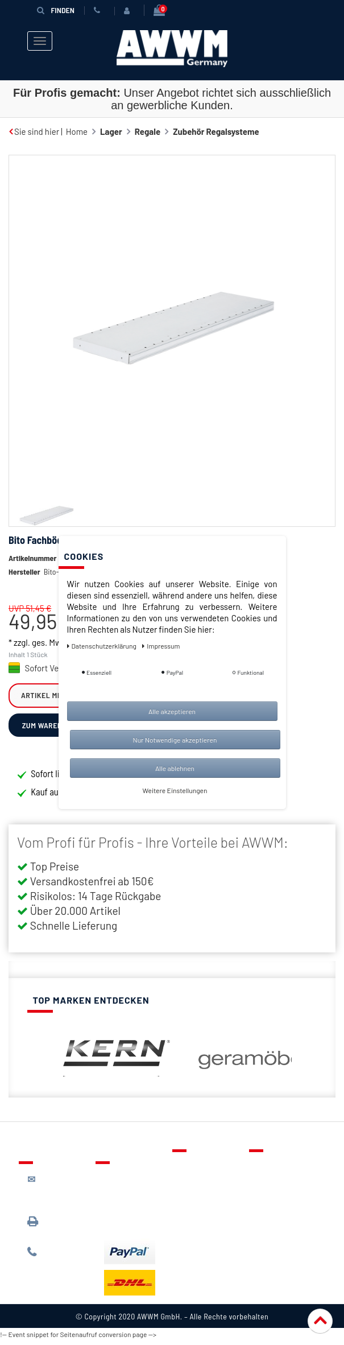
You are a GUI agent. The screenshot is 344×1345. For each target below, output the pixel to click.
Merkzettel (201, 1187)
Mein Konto (202, 1220)
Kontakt (195, 1170)
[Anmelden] (129, 11)
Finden (55, 10)
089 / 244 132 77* (56, 1262)
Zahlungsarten (131, 1209)
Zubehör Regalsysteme (216, 131)
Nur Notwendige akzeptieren (175, 740)
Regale (147, 131)
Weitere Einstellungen (175, 790)
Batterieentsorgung (141, 1226)
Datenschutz (281, 1187)
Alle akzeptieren (172, 711)
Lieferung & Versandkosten (132, 1187)
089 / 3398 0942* (48, 1231)
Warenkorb (201, 1203)
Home (76, 131)
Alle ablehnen (174, 768)
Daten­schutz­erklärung (102, 646)
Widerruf (274, 1220)
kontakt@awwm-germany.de (58, 1194)
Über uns (274, 1170)
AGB (265, 1203)
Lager (111, 131)
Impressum (279, 1236)
